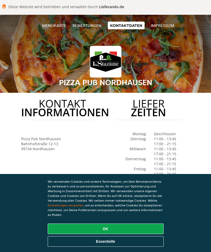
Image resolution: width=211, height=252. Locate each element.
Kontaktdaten (126, 25)
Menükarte (54, 25)
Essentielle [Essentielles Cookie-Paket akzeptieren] (105, 241)
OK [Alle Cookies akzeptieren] (105, 229)
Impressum (162, 25)
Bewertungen (86, 25)
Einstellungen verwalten (66, 205)
